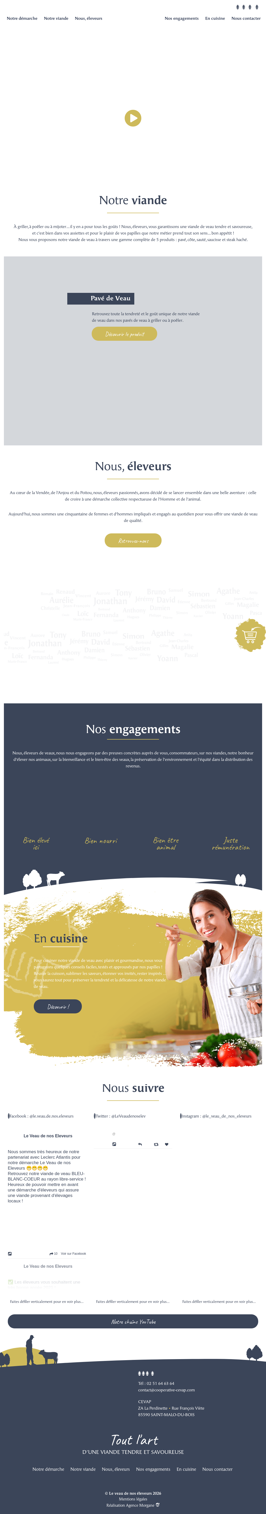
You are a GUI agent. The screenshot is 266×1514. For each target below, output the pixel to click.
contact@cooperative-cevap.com (166, 1390)
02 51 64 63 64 (160, 1384)
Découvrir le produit (124, 334)
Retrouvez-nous (133, 541)
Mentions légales (133, 1500)
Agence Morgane (143, 1506)
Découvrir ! (58, 1007)
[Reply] (140, 1144)
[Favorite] (167, 1144)
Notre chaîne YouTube (133, 1322)
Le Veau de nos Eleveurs (48, 1136)
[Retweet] (157, 1144)
